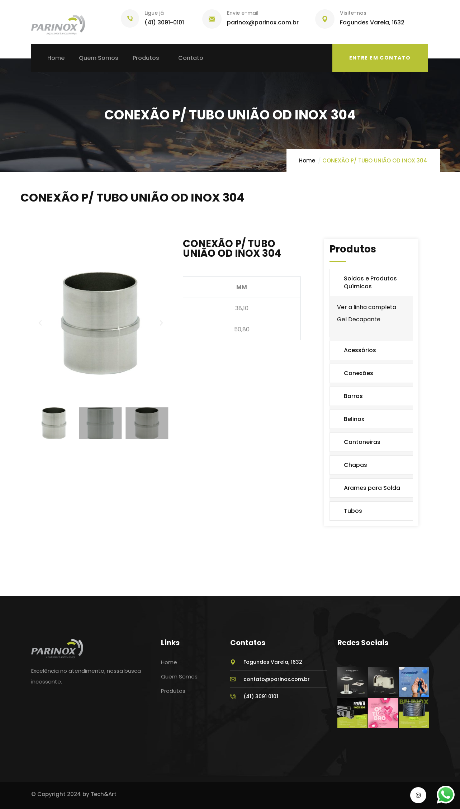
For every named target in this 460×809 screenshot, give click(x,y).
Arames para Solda (372, 488)
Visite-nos (353, 12)
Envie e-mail (243, 12)
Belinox (354, 419)
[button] (40, 323)
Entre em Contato (380, 57)
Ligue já (154, 12)
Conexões (358, 373)
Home (307, 160)
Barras (353, 396)
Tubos (353, 511)
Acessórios (360, 350)
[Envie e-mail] (212, 19)
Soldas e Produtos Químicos (370, 282)
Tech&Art (104, 794)
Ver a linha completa (366, 307)
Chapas (355, 465)
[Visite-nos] (325, 19)
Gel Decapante (358, 319)
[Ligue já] (130, 18)
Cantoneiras (362, 442)
